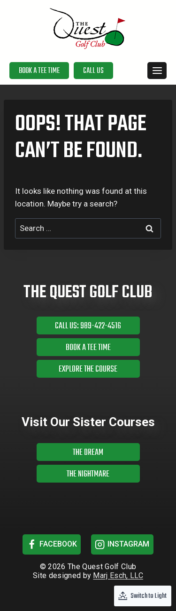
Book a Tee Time (39, 71)
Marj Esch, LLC (118, 575)
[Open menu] (157, 70)
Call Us (93, 71)
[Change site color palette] (142, 596)
